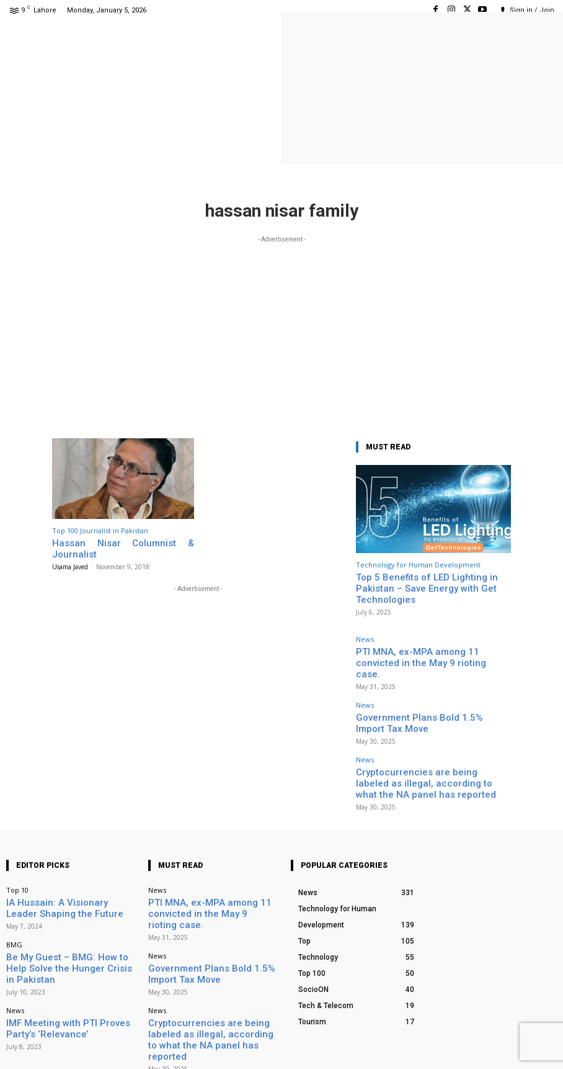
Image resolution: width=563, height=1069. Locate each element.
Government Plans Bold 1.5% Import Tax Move (429, 685)
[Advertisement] (281, 333)
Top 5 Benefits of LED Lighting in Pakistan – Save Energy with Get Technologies (431, 581)
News (365, 624)
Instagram (478, 1044)
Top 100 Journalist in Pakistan (100, 530)
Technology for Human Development (418, 564)
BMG (14, 889)
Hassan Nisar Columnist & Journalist (118, 542)
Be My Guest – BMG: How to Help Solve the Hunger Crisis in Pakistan (68, 904)
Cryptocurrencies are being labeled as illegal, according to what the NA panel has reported (428, 729)
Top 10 (17, 840)
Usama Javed (70, 554)
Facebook (411, 1044)
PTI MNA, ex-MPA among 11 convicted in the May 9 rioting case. (210, 856)
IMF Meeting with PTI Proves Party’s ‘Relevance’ (63, 953)
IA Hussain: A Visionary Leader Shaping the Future (69, 856)
